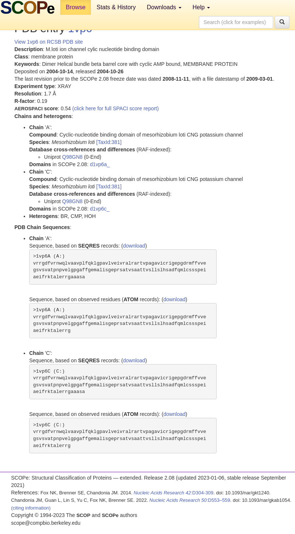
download (134, 246)
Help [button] (201, 7)
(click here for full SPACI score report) (115, 108)
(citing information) (31, 508)
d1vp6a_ (100, 164)
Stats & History (116, 7)
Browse (75, 7)
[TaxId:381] (109, 142)
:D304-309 (174, 493)
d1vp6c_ (99, 209)
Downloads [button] (164, 7)
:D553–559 (189, 500)
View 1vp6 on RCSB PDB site (48, 42)
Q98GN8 (72, 157)
